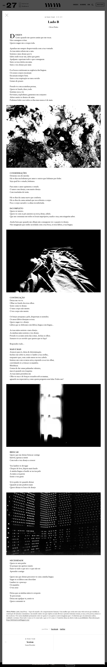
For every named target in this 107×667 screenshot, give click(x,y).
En (89, 4)
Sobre (83, 4)
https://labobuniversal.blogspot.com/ (17, 620)
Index (75, 4)
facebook (54, 629)
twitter (62, 629)
